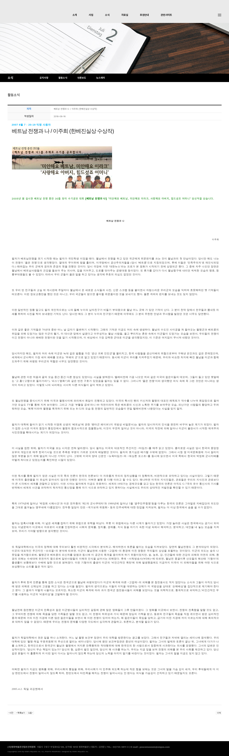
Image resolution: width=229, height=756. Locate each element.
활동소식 (62, 77)
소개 (74, 15)
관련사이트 (166, 15)
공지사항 (44, 77)
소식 (107, 15)
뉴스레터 (100, 77)
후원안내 (144, 15)
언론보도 (81, 77)
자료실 (124, 15)
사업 (91, 15)
